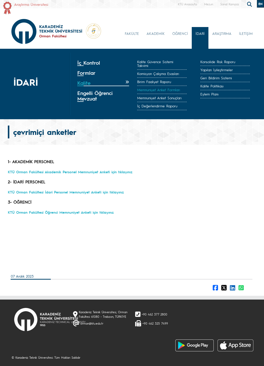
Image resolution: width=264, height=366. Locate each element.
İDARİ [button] (200, 33)
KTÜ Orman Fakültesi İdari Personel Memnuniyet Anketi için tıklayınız (66, 192)
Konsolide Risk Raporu (217, 61)
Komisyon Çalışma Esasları (158, 73)
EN (260, 4)
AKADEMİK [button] (156, 33)
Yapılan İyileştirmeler (216, 69)
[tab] (103, 63)
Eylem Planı (209, 94)
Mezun (208, 4)
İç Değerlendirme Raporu (157, 106)
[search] (250, 4)
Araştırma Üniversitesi (31, 4)
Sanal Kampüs (229, 4)
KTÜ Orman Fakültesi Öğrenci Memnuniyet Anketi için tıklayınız (61, 212)
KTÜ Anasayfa (187, 4)
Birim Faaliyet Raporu (154, 81)
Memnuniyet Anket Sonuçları (159, 97)
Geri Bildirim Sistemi (216, 78)
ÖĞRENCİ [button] (180, 33)
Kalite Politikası (212, 86)
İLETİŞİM (246, 33)
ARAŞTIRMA (221, 33)
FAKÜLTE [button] (132, 33)
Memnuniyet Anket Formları (158, 89)
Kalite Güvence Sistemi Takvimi (155, 63)
